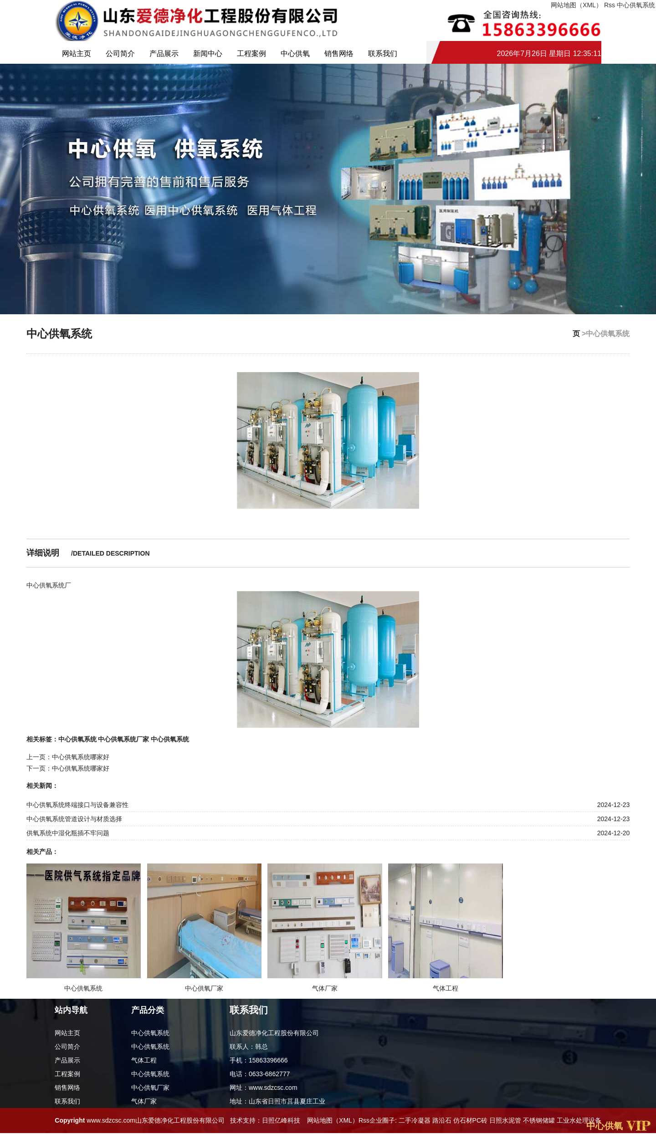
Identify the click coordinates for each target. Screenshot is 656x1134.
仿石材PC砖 (470, 1120)
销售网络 (339, 53)
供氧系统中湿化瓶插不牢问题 (67, 833)
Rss (609, 5)
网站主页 (76, 53)
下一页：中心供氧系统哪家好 (67, 768)
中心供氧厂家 (150, 1087)
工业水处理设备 (579, 1120)
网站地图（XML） (333, 1120)
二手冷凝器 (414, 1120)
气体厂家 (144, 1101)
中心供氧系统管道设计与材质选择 (74, 818)
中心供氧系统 (636, 5)
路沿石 (441, 1120)
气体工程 (144, 1060)
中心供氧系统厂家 (123, 739)
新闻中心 (207, 53)
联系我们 (382, 53)
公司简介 (120, 53)
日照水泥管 (505, 1120)
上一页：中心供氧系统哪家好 (67, 757)
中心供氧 (295, 53)
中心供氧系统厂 (48, 585)
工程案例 (251, 53)
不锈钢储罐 (539, 1120)
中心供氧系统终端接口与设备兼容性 (77, 804)
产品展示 (164, 53)
